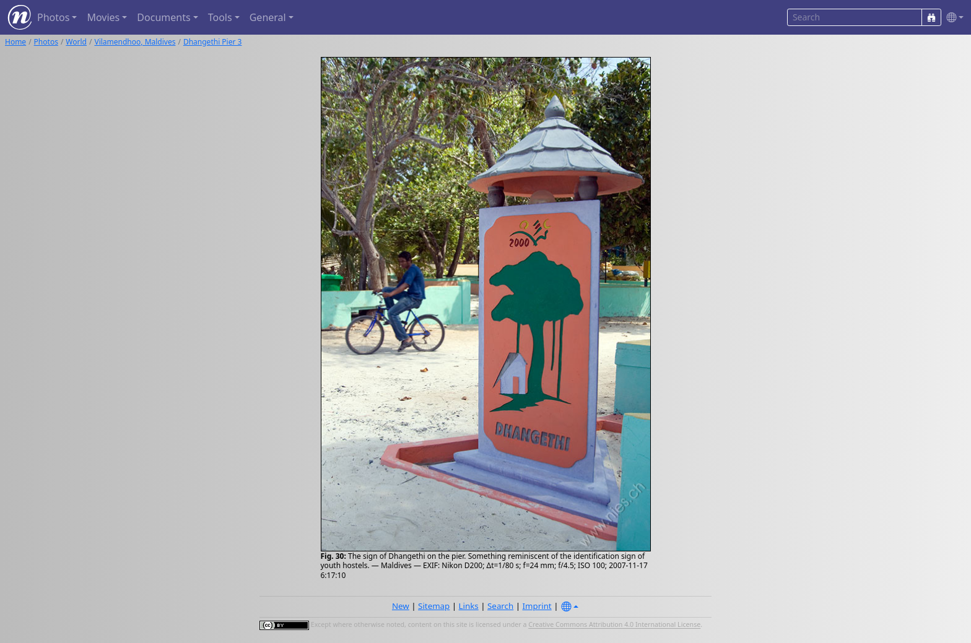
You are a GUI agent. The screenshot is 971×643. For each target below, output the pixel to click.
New (400, 605)
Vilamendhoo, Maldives (134, 42)
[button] (952, 17)
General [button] (268, 17)
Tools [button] (220, 17)
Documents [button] (163, 17)
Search (500, 605)
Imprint (537, 605)
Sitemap (434, 605)
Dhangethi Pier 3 (212, 42)
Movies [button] (103, 17)
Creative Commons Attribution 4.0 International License (614, 625)
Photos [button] (53, 17)
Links (469, 605)
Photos (46, 42)
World (76, 42)
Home (15, 42)
